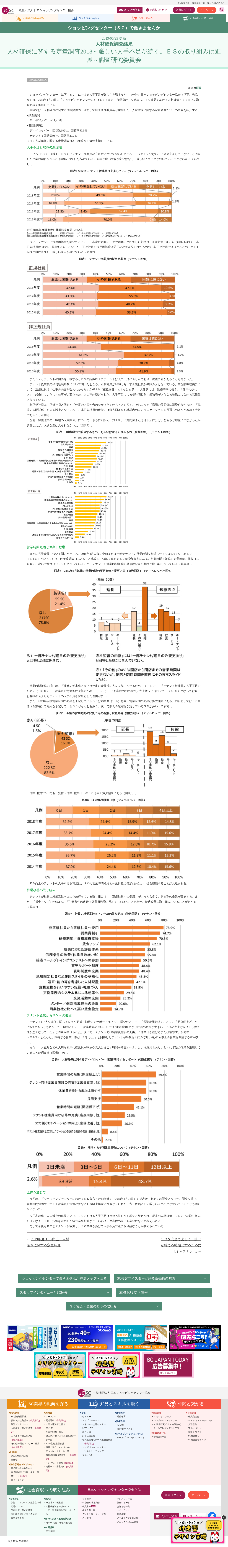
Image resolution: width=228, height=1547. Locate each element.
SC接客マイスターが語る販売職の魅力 (150, 1279)
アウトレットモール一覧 (57, 1452)
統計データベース (19, 1425)
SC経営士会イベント (198, 1440)
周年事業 (121, 1515)
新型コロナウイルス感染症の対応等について (26, 1505)
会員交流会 (193, 1417)
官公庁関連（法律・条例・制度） (25, 1475)
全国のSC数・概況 (54, 1432)
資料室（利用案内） (60, 1469)
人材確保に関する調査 (26, 1431)
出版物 (14, 1460)
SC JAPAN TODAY (19, 1456)
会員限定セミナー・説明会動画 (97, 1442)
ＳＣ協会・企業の (94, 1307)
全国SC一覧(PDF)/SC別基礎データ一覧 (61, 1438)
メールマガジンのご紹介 (129, 1518)
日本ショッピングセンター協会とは (114, 1490)
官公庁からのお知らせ (21, 1469)
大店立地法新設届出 (55, 1425)
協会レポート (123, 1503)
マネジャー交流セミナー (94, 1425)
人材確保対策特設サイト (57, 1507)
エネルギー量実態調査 (21, 1438)
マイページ (207, 9)
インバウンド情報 (61, 1463)
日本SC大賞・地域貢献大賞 (59, 1523)
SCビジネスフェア (162, 1417)
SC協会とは (184, 3)
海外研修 (86, 1432)
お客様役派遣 (88, 1436)
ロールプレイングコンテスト (131, 1438)
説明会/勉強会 (195, 1432)
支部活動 (192, 1425)
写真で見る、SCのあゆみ (58, 1448)
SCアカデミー (89, 1429)
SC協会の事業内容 (91, 1503)
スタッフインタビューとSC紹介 (45, 1293)
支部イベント (88, 1455)
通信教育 (121, 1417)
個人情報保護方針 (18, 1541)
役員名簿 (86, 1507)
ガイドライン (17, 1480)
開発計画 (56, 1421)
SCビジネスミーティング (200, 1421)
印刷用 (191, 88)
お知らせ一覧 (123, 1507)
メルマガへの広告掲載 (127, 1522)
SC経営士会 (194, 1436)
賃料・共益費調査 (26, 1421)
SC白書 (49, 1429)
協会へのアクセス (215, 3)
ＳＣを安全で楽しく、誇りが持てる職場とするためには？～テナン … (181, 1246)
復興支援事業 (17, 1518)
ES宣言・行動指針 (54, 1503)
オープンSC (51, 1417)
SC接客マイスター (126, 1429)
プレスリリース (124, 1499)
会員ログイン (183, 9)
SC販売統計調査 (19, 1417)
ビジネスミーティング (93, 1452)
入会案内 (86, 1518)
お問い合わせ (156, 10)
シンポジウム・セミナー (94, 1448)
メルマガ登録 (130, 9)
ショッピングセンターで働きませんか (64, 1279)
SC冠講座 (50, 1532)
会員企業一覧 (198, 3)
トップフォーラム (90, 1421)
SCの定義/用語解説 (55, 1444)
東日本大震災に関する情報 (24, 1515)
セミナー (86, 1417)
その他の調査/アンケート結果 (25, 1446)
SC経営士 (121, 1426)
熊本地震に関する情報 (21, 1511)
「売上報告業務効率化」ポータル (61, 1513)
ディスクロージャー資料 (94, 1515)
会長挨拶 (86, 1499)
